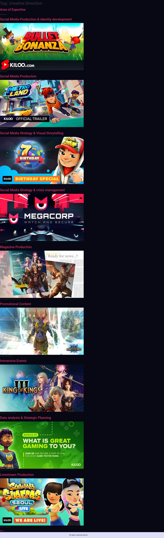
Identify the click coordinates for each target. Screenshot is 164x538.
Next (2, 531)
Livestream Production (17, 475)
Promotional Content (15, 304)
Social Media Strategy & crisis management (32, 190)
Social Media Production (18, 76)
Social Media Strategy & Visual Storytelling (31, 133)
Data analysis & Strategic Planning (25, 418)
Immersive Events (13, 361)
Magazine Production (16, 247)
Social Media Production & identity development (36, 19)
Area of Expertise (13, 10)
